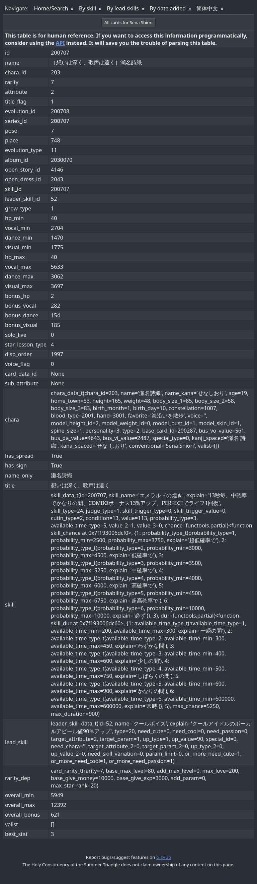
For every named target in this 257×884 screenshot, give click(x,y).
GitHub (163, 857)
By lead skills (123, 8)
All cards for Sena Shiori (128, 22)
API (60, 43)
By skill (87, 8)
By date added (168, 8)
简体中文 (207, 8)
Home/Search (51, 8)
